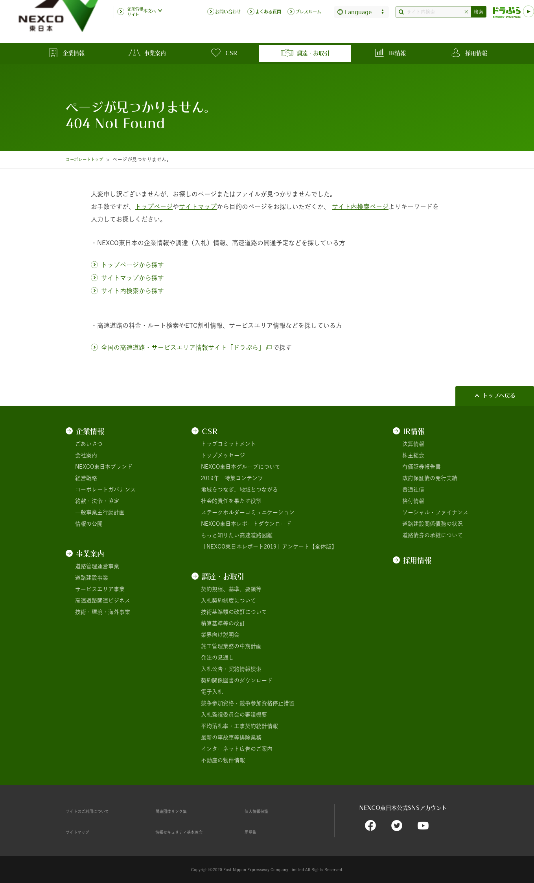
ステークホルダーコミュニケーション (248, 512)
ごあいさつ (89, 444)
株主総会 (413, 455)
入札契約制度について (228, 600)
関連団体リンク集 (177, 811)
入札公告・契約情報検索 (231, 669)
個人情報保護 (261, 811)
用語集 (253, 832)
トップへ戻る (499, 395)
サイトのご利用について (96, 811)
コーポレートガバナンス (105, 489)
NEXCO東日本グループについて (240, 466)
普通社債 (413, 489)
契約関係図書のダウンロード (237, 680)
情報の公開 (89, 523)
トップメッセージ (223, 455)
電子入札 (212, 692)
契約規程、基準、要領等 (231, 589)
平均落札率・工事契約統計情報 (239, 726)
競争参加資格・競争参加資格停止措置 (248, 703)
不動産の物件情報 (223, 760)
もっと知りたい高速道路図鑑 (237, 535)
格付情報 (413, 501)
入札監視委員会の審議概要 (234, 714)
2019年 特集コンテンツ (232, 478)
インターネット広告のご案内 (237, 749)
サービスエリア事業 (100, 589)
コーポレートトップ (88, 159)
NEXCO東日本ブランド (104, 466)
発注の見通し (217, 657)
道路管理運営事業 (97, 566)
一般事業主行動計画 (100, 512)
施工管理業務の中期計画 (231, 646)
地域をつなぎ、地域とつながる (239, 489)
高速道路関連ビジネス (102, 600)
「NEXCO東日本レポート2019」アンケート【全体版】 (269, 546)
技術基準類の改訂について (234, 612)
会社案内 (86, 455)
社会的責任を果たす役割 (231, 501)
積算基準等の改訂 (223, 623)
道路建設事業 (91, 577)
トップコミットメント (228, 444)
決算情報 (413, 444)
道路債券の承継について (432, 535)
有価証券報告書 (421, 466)
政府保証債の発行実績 (429, 478)
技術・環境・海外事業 (102, 612)
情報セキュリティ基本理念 (188, 832)
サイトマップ (82, 832)
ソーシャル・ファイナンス (435, 512)
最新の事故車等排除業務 (231, 737)
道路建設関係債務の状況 (432, 523)
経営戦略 (86, 478)
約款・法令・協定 (97, 501)
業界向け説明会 (220, 634)
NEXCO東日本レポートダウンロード (246, 523)
